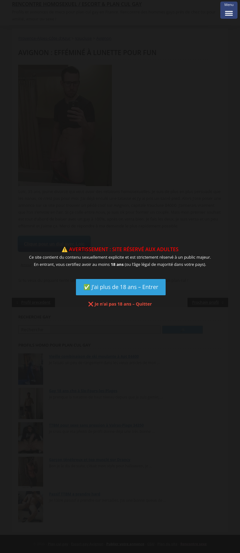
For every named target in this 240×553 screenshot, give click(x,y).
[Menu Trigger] (229, 10)
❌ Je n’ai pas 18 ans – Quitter (120, 304)
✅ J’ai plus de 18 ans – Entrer (120, 287)
